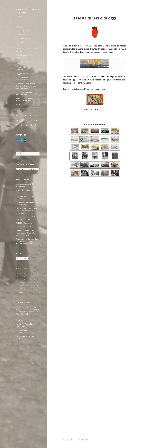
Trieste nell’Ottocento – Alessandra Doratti (24, 93)
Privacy (18, 105)
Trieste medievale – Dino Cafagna (25, 62)
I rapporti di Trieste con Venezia (27, 74)
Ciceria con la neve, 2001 (25, 227)
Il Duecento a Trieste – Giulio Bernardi (26, 50)
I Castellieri (20, 27)
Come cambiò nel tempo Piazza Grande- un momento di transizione (27, 210)
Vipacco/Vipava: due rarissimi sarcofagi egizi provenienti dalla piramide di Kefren (27, 241)
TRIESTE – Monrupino (24, 223)
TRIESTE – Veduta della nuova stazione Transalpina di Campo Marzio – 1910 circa (27, 233)
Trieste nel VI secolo (23, 39)
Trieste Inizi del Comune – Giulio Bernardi (25, 56)
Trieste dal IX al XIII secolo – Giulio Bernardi (26, 44)
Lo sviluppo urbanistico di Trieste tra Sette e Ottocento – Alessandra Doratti (27, 86)
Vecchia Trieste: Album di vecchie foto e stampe (25, 99)
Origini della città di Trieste (26, 31)
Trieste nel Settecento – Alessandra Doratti (24, 78)
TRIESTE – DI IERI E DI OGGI (27, 11)
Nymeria (19, 324)
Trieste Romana (21, 35)
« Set (21, 292)
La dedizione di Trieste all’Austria (24, 68)
